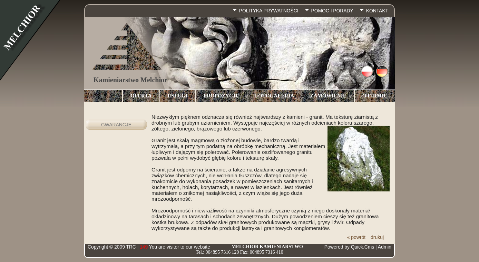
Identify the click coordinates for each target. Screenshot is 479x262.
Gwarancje (116, 124)
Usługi (178, 95)
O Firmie (374, 95)
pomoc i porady (332, 10)
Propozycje (221, 95)
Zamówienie (328, 95)
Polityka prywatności (269, 10)
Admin (384, 247)
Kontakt (377, 10)
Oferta (141, 95)
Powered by (349, 247)
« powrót (356, 237)
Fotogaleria (274, 95)
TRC (131, 247)
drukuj (377, 237)
